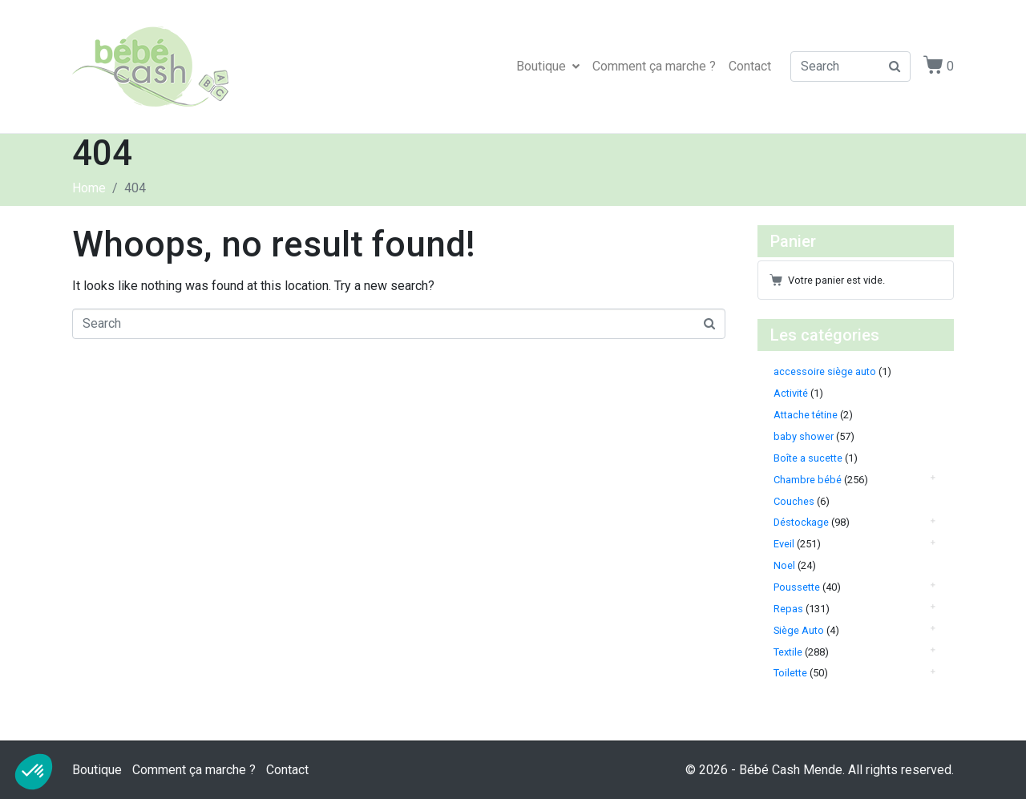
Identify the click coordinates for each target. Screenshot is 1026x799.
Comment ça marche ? (654, 66)
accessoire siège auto (825, 371)
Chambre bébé (808, 480)
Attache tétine (806, 415)
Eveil (784, 544)
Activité (791, 393)
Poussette (797, 587)
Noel (784, 565)
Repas (788, 609)
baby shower (804, 436)
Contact (750, 66)
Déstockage (801, 522)
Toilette (790, 673)
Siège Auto (799, 630)
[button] (33, 772)
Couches (794, 501)
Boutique (548, 66)
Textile (788, 652)
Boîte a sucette (808, 458)
